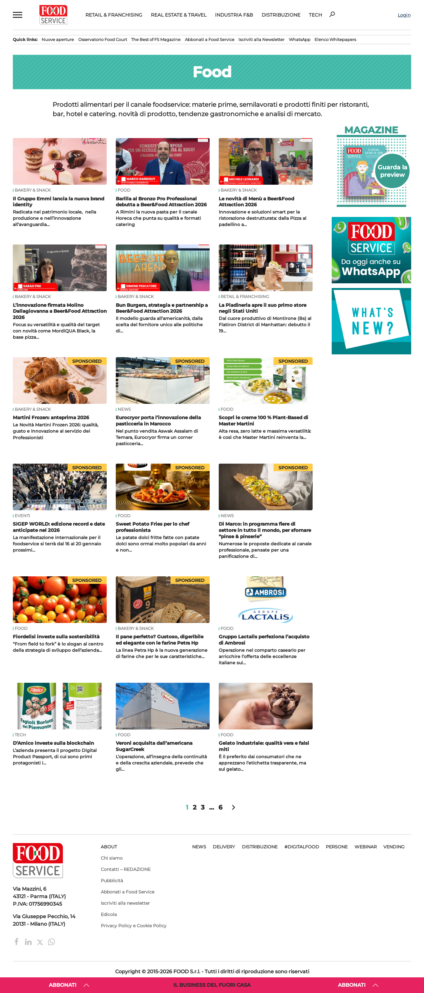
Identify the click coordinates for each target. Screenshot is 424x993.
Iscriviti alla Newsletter (261, 39)
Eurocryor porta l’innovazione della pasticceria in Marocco (158, 420)
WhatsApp (299, 39)
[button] (17, 15)
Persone (337, 847)
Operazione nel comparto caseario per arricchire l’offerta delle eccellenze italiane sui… (262, 656)
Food (124, 190)
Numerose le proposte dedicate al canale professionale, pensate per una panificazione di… (265, 550)
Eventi (22, 515)
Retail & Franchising (113, 15)
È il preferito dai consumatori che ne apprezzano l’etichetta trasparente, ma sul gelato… (262, 763)
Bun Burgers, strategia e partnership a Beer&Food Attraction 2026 (162, 308)
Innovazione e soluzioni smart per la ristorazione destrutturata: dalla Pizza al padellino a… (262, 218)
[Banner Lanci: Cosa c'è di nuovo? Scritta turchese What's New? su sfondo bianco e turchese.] (371, 353)
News (124, 409)
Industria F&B (234, 15)
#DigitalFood (301, 847)
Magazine (371, 130)
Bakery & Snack (33, 190)
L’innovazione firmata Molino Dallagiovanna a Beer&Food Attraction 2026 (60, 311)
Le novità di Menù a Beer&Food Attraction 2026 (256, 202)
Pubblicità (112, 880)
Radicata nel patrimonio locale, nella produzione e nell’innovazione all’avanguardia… (54, 218)
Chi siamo (112, 858)
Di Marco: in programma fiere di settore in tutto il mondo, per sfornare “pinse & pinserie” (265, 530)
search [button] (332, 14)
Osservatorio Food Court (102, 39)
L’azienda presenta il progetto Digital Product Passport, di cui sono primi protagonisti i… (55, 757)
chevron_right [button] (233, 807)
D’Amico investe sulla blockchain (53, 743)
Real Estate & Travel (179, 15)
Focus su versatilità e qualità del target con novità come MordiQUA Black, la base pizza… (56, 331)
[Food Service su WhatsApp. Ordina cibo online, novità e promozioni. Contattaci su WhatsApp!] (371, 282)
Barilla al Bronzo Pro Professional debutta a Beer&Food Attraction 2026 (161, 202)
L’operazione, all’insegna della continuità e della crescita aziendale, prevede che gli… (161, 763)
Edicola (109, 914)
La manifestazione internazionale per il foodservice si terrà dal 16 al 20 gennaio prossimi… (57, 544)
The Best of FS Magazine (156, 39)
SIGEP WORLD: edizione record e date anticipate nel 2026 (59, 527)
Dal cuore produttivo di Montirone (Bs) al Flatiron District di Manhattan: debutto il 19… (265, 325)
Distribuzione (281, 15)
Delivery (224, 847)
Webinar (366, 847)
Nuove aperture (58, 39)
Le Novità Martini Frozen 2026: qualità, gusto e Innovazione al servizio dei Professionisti (55, 431)
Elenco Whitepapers (335, 39)
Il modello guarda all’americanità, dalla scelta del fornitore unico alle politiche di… (159, 325)
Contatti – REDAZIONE (126, 869)
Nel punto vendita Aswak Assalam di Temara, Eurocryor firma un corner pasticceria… (157, 437)
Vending (394, 847)
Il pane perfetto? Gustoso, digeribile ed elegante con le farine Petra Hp (159, 640)
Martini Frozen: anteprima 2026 (51, 417)
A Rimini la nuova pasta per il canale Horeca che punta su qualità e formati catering (158, 218)
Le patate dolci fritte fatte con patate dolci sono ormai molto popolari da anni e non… (161, 544)
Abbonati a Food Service (209, 39)
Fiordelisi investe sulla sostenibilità (56, 637)
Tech (315, 15)
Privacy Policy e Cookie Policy (133, 926)
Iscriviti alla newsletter (125, 903)
